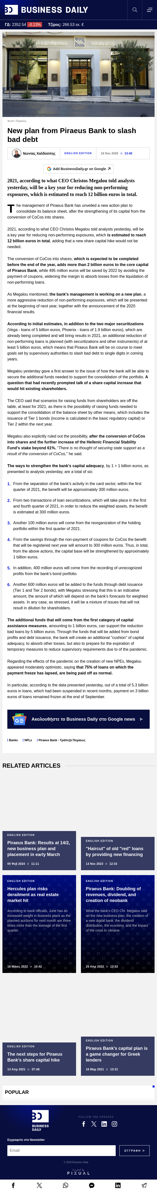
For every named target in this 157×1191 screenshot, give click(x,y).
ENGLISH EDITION (78, 153)
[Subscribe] (132, 1150)
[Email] (61, 1150)
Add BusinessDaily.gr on (83, 168)
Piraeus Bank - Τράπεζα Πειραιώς (62, 740)
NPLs (28, 740)
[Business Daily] (40, 1120)
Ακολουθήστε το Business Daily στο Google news (77, 719)
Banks (13, 740)
